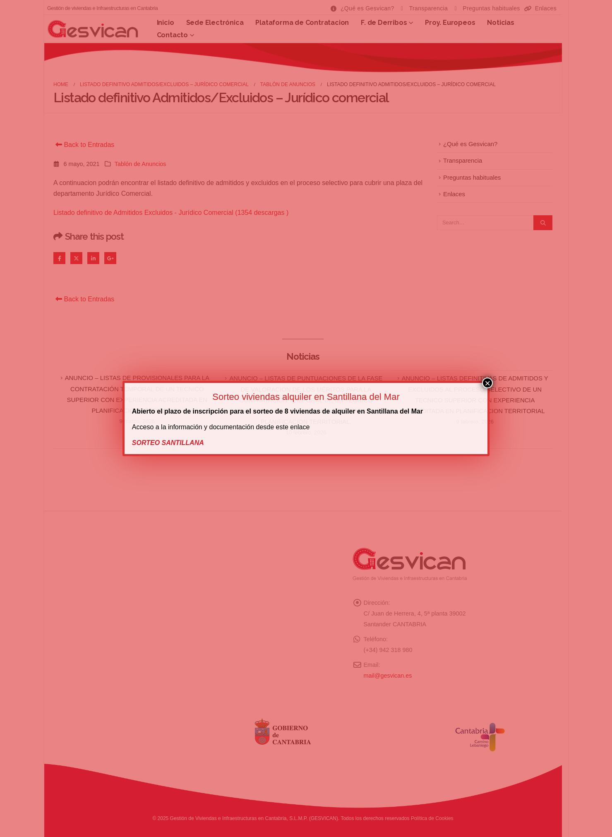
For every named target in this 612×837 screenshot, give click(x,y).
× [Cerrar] (487, 383)
